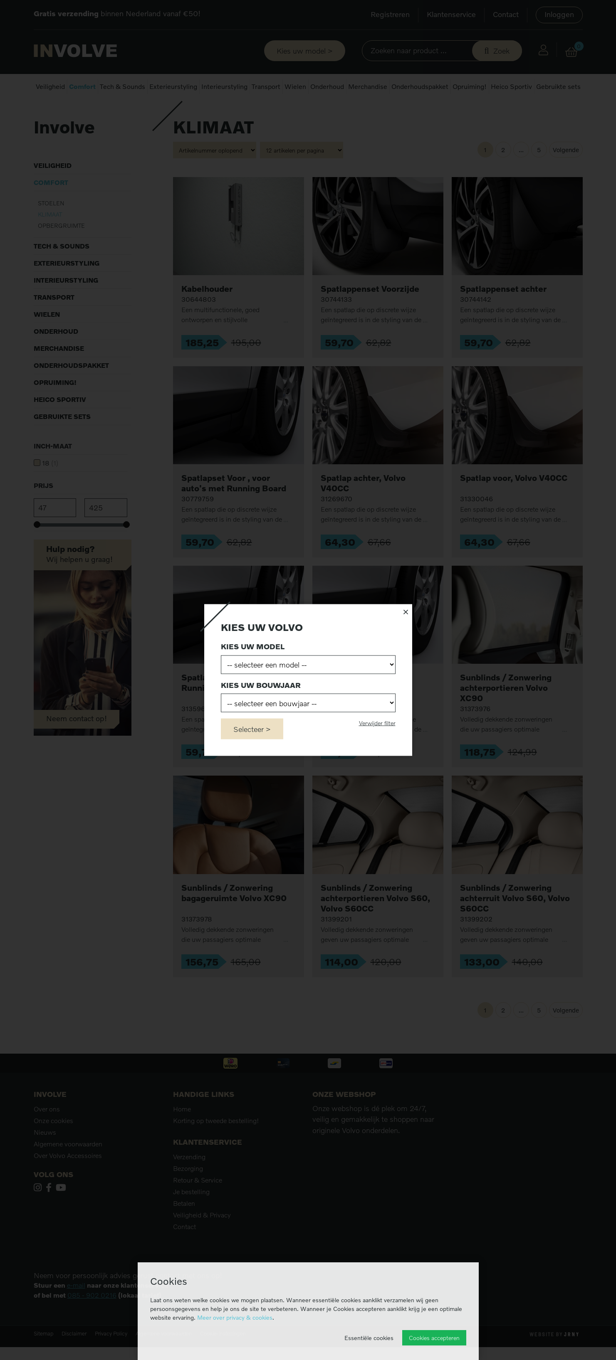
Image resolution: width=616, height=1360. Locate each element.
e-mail (76, 1308)
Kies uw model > (305, 50)
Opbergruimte (61, 248)
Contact (506, 14)
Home (41, 112)
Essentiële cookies (368, 1337)
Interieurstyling (224, 86)
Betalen (184, 1226)
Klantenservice (451, 14)
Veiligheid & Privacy (202, 1238)
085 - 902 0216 (91, 1318)
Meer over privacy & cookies (234, 1317)
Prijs (43, 508)
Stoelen (51, 225)
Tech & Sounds (122, 86)
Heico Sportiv (511, 86)
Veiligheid (50, 86)
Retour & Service (197, 1203)
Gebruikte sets (558, 86)
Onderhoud (327, 86)
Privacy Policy (111, 1356)
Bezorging (188, 1191)
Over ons (47, 1132)
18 (50, 486)
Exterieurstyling (173, 86)
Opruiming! (470, 86)
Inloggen (559, 14)
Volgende (566, 173)
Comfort (82, 86)
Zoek (501, 50)
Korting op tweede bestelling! (216, 1143)
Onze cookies (53, 1143)
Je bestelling (191, 1214)
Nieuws (45, 1155)
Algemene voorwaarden (68, 1167)
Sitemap (43, 1356)
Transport (266, 86)
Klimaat (50, 237)
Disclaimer (74, 1356)
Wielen (295, 86)
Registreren (390, 14)
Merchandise (367, 86)
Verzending (189, 1179)
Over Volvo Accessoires (68, 1178)
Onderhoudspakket (419, 86)
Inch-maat (53, 469)
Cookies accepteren (434, 1337)
